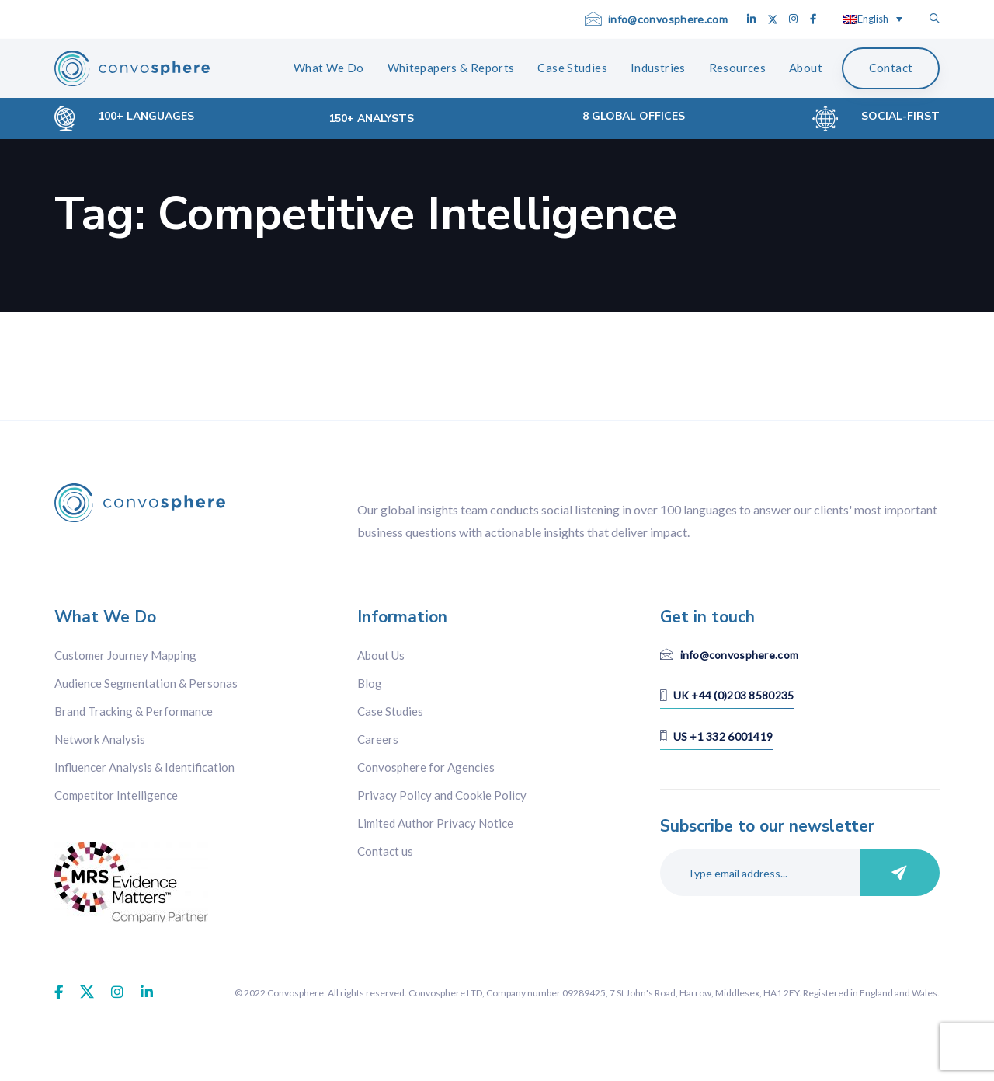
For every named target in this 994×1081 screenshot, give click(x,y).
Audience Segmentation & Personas (146, 683)
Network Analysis (99, 739)
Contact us (385, 851)
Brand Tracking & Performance (133, 711)
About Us (381, 655)
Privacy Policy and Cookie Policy (442, 795)
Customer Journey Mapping (125, 655)
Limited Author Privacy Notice (435, 823)
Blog (369, 683)
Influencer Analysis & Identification (144, 767)
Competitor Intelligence (116, 795)
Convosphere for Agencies (426, 767)
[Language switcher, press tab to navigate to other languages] (873, 18)
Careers (377, 739)
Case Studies (390, 711)
